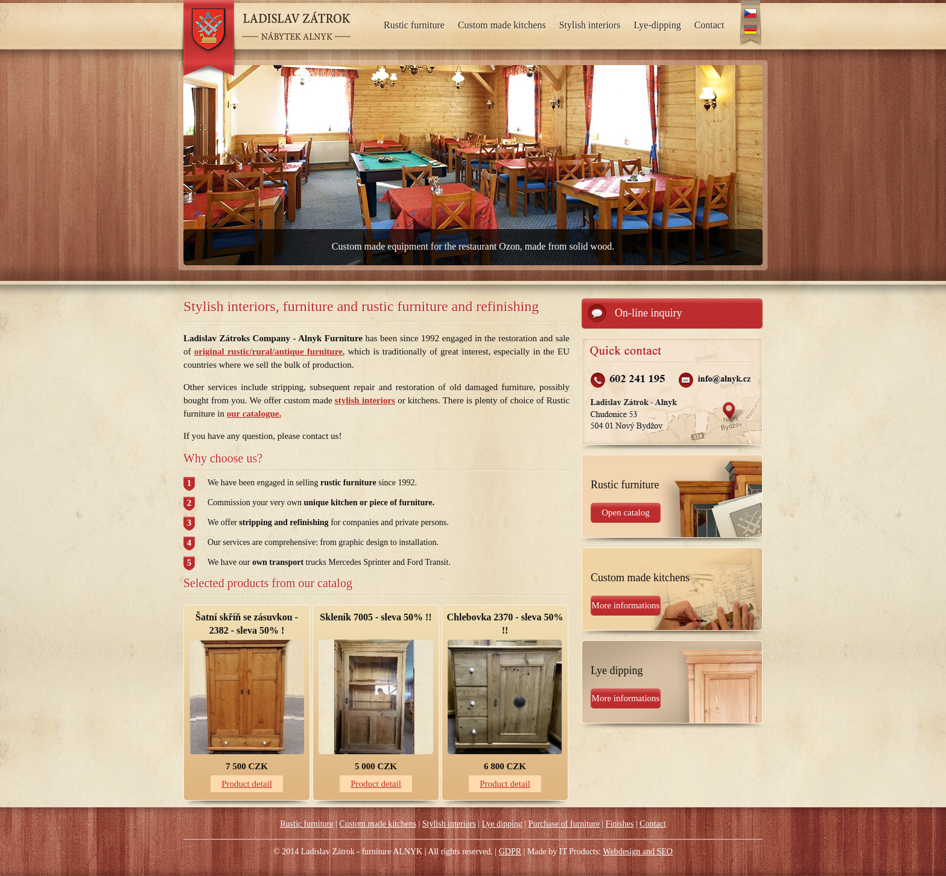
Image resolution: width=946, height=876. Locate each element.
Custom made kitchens (502, 25)
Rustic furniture (414, 25)
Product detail (246, 784)
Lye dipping (502, 823)
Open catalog (626, 512)
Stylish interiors (590, 25)
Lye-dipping (657, 25)
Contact (709, 25)
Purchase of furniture (564, 823)
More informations (626, 605)
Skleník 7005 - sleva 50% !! (375, 617)
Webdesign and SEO (638, 851)
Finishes (620, 823)
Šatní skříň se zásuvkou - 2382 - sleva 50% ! (246, 623)
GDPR (510, 851)
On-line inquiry (648, 313)
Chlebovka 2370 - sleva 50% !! (505, 623)
